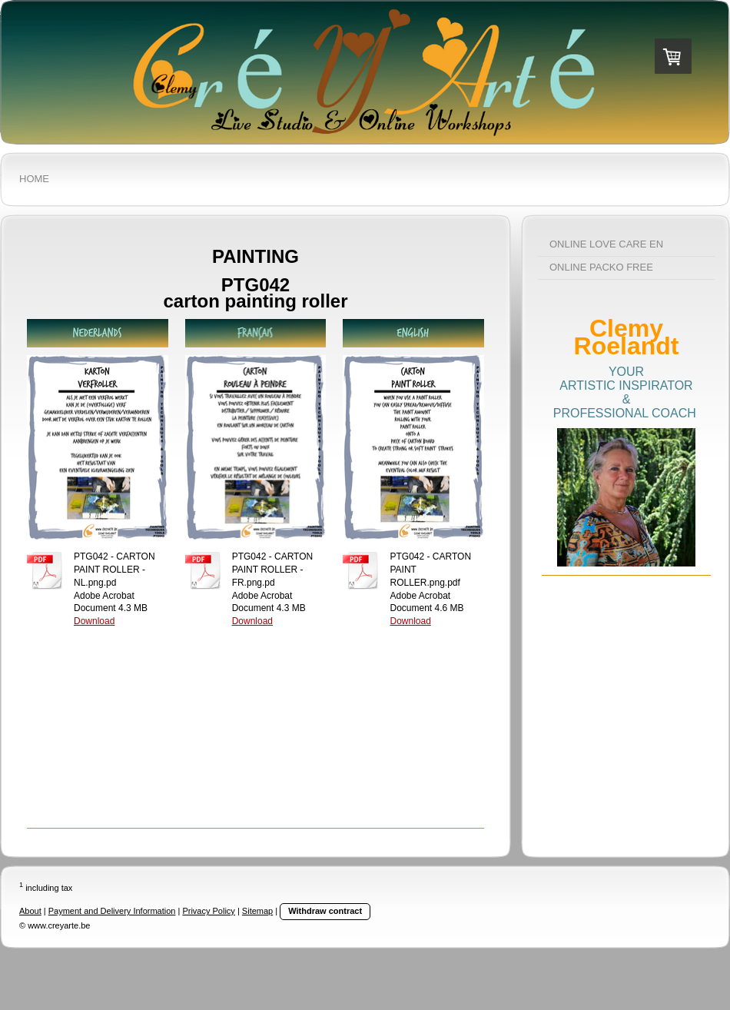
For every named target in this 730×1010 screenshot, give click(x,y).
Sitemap (257, 910)
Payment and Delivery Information (112, 910)
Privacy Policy (208, 910)
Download (94, 621)
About (30, 910)
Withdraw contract (325, 910)
